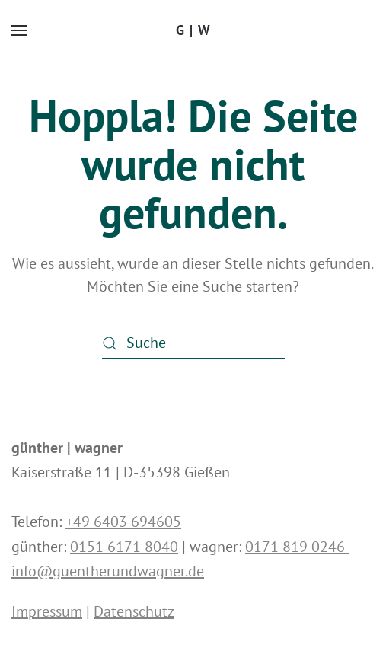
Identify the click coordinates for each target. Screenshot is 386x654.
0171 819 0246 (297, 547)
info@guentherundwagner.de (107, 571)
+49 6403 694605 (123, 521)
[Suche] (193, 343)
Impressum (46, 611)
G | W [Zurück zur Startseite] (193, 30)
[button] (19, 30)
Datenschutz (134, 611)
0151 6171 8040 (124, 547)
